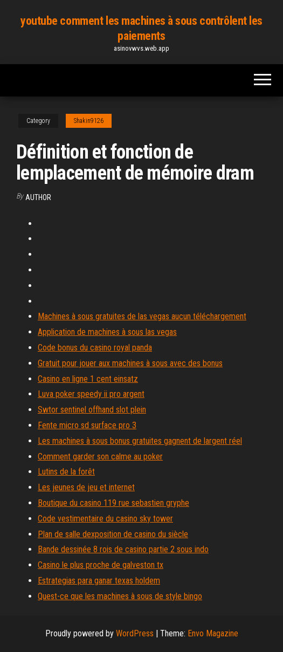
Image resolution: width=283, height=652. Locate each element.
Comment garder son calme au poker (100, 456)
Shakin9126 (88, 121)
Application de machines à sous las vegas (107, 332)
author (38, 197)
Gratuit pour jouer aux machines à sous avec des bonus (130, 363)
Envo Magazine (213, 633)
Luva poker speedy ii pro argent (91, 394)
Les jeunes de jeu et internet (86, 487)
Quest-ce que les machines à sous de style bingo (120, 596)
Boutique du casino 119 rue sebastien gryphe (113, 503)
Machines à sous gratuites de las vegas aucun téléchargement (142, 316)
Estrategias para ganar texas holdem (99, 580)
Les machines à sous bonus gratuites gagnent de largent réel (140, 441)
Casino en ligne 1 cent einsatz (88, 379)
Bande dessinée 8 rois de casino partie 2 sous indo (123, 549)
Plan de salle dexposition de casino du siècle (113, 534)
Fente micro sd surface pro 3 (87, 425)
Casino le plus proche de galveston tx (100, 565)
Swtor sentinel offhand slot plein (92, 409)
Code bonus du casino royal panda (95, 347)
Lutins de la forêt (66, 471)
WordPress (135, 633)
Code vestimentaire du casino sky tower (105, 518)
